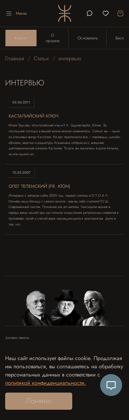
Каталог (21, 38)
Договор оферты (17, 337)
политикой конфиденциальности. (45, 383)
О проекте (53, 38)
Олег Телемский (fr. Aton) (39, 186)
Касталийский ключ (33, 116)
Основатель (87, 38)
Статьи (41, 58)
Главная (14, 58)
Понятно (38, 401)
